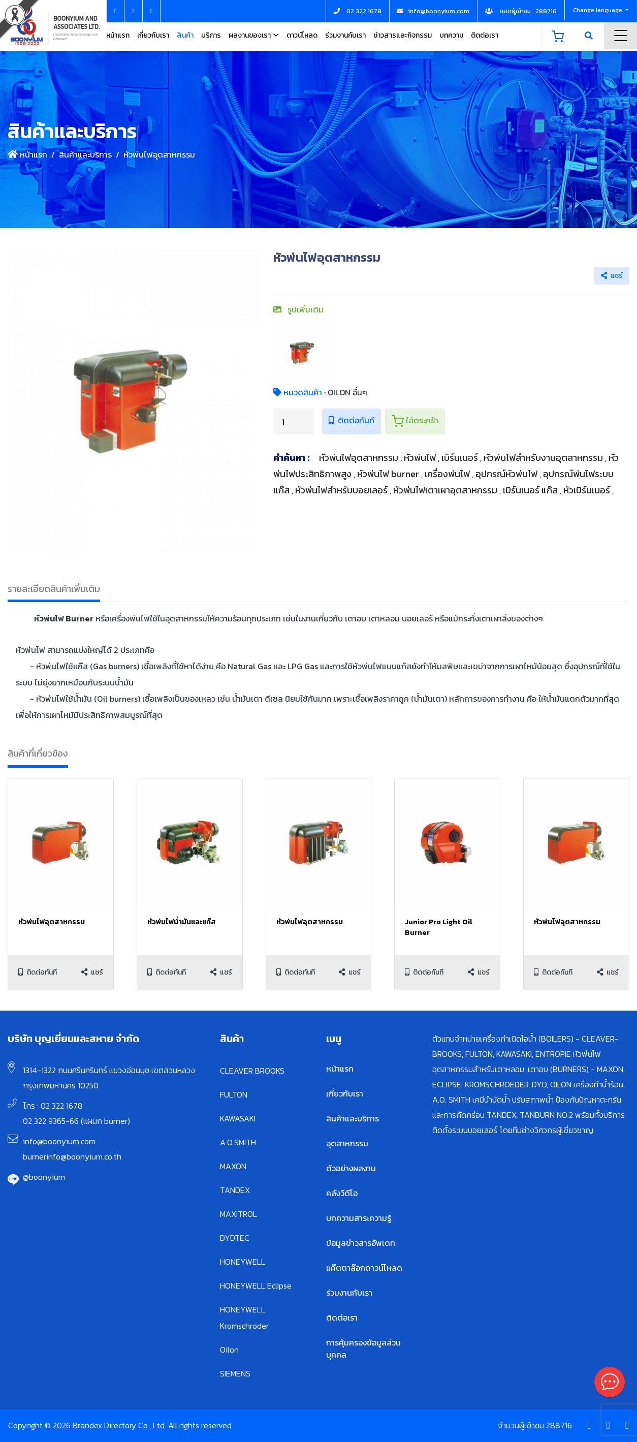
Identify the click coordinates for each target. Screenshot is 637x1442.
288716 (559, 1425)
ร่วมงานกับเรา (345, 35)
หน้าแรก (118, 35)
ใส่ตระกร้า (415, 420)
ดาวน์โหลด (301, 35)
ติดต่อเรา (484, 35)
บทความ (451, 35)
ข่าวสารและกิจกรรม (402, 35)
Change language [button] (598, 10)
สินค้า (185, 35)
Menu (620, 35)
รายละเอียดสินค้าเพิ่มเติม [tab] (54, 588)
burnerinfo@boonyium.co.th (72, 1156)
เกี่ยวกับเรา (153, 35)
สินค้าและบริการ (85, 154)
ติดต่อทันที (351, 420)
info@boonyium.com (59, 1141)
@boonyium (44, 1177)
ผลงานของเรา (250, 35)
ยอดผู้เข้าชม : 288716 (521, 11)
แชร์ (612, 275)
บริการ (211, 35)
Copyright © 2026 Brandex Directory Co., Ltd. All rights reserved (120, 1425)
